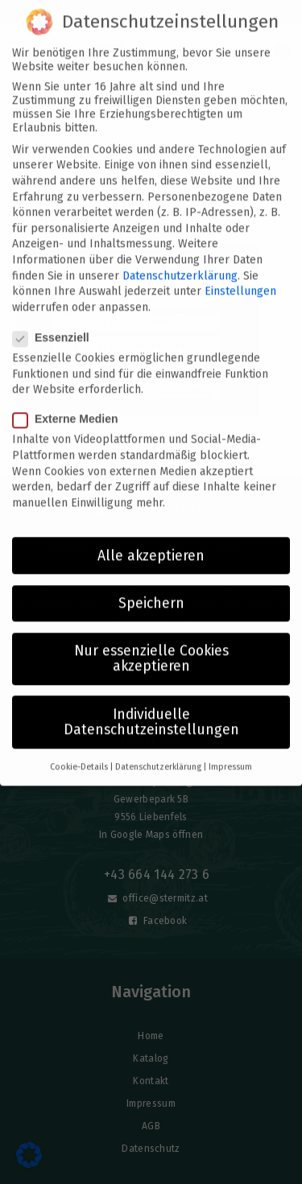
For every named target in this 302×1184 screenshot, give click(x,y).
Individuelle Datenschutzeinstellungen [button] (151, 705)
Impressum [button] (230, 750)
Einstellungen (240, 275)
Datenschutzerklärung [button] (158, 750)
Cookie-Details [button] (79, 750)
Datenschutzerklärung (180, 259)
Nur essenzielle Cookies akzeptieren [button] (151, 641)
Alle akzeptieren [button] (151, 538)
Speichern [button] (151, 586)
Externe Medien (70, 402)
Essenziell (56, 321)
